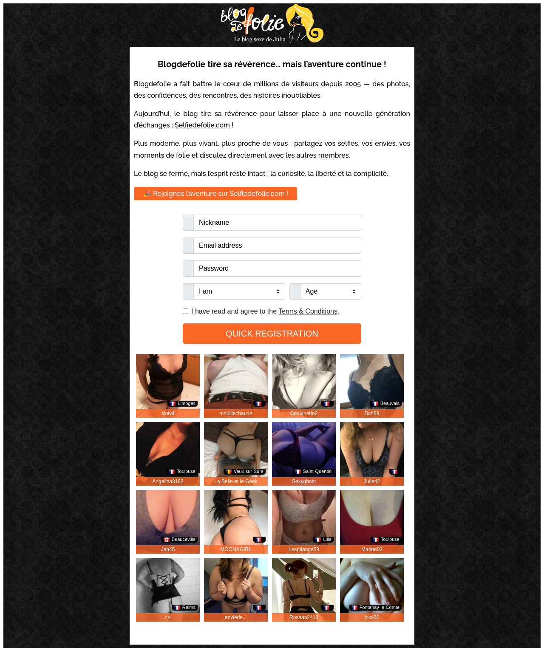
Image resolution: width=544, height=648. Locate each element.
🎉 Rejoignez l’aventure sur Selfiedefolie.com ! (215, 194)
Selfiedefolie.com (202, 125)
